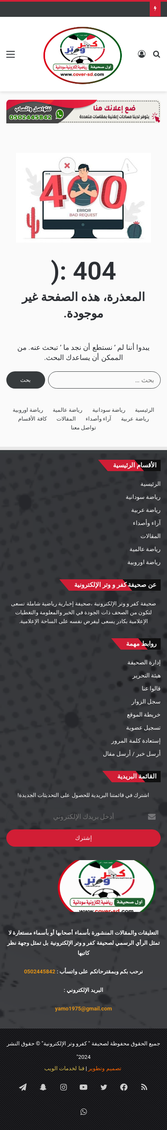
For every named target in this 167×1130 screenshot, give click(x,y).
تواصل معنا (83, 427)
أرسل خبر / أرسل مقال (132, 753)
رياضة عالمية (67, 410)
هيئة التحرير (146, 675)
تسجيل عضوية (143, 727)
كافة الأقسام (32, 419)
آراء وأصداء (98, 419)
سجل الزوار (146, 701)
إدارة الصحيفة (144, 662)
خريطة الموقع (144, 714)
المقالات (66, 419)
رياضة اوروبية (28, 410)
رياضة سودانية (108, 410)
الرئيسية (144, 410)
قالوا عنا (151, 688)
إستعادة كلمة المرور (136, 740)
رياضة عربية (134, 419)
